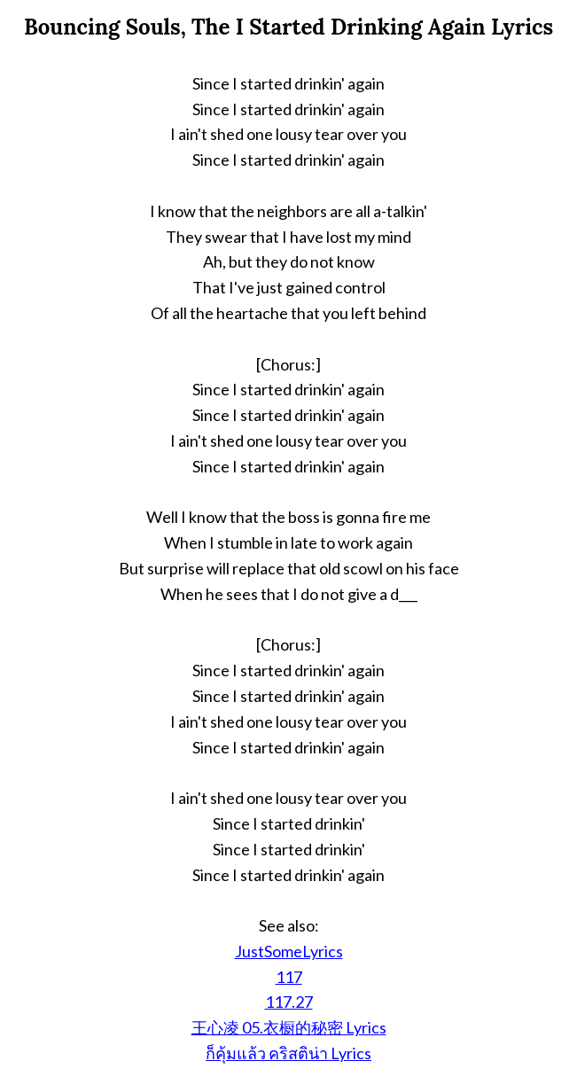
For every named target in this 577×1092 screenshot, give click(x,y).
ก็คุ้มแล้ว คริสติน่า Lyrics (288, 1053)
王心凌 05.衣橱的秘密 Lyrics (288, 1027)
